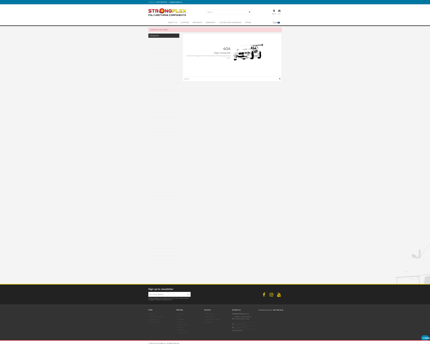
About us (153, 314)
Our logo (180, 327)
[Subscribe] (188, 294)
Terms (180, 316)
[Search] (249, 12)
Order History (210, 316)
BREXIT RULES (182, 324)
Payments (181, 319)
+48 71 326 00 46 (239, 324)
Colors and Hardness (156, 316)
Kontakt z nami (182, 333)
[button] (276, 22)
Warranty (181, 322)
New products (154, 319)
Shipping (180, 314)
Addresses (209, 322)
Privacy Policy (182, 330)
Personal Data (210, 314)
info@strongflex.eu (240, 327)
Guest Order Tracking (212, 319)
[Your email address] (167, 294)
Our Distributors (155, 322)
